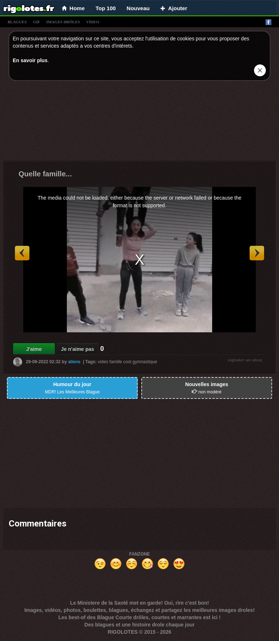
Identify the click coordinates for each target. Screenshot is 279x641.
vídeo (92, 22)
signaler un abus (245, 360)
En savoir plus (30, 60)
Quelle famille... (45, 174)
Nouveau (138, 8)
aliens (74, 361)
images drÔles (63, 22)
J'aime (34, 349)
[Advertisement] (139, 122)
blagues (17, 22)
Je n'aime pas (77, 349)
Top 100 (106, 8)
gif (36, 22)
